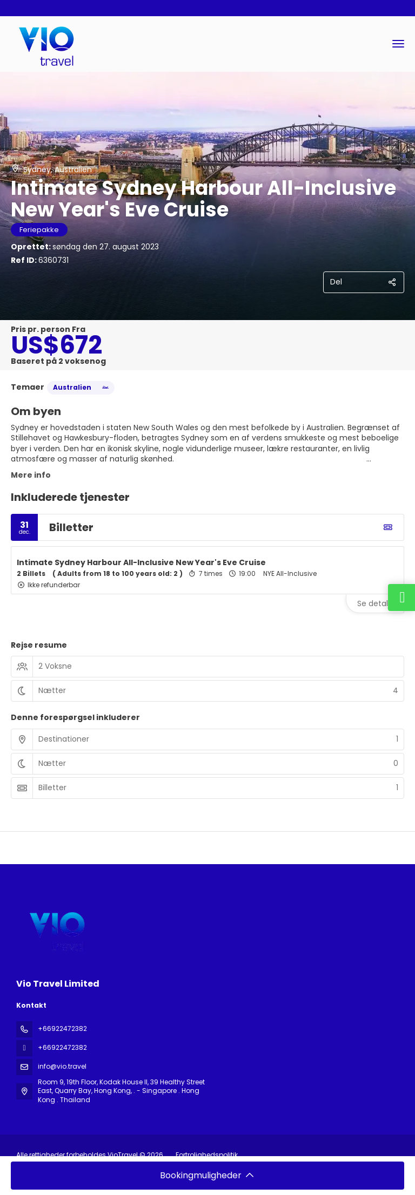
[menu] (398, 43)
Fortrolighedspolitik (207, 1154)
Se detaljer (377, 603)
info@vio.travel (62, 1066)
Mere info (31, 475)
